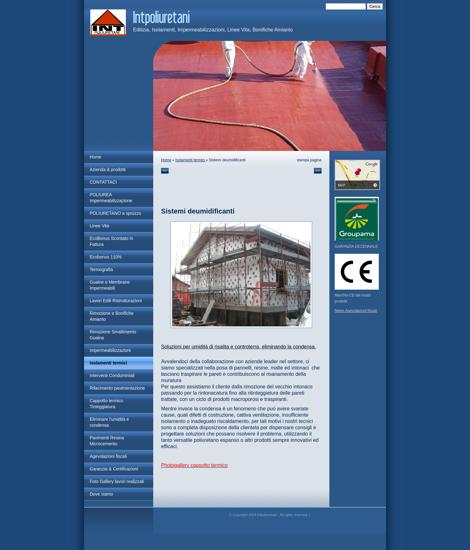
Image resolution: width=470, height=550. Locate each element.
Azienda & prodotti (108, 169)
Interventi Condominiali (112, 375)
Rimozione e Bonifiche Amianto (111, 316)
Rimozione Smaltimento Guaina (113, 334)
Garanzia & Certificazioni (114, 468)
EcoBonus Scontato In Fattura (111, 241)
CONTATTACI (103, 182)
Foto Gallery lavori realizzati (117, 481)
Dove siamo (101, 494)
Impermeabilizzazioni (110, 350)
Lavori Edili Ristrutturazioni (116, 300)
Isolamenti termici (108, 362)
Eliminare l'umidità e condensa (109, 422)
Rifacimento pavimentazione (117, 388)
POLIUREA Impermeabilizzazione (111, 197)
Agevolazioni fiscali (108, 456)
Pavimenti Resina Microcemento (107, 440)
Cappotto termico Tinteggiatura (106, 403)
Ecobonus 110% (106, 256)
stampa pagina (309, 160)
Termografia (101, 269)
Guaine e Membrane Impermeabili (110, 285)
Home (95, 156)
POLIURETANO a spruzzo (115, 213)
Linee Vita (99, 225)
